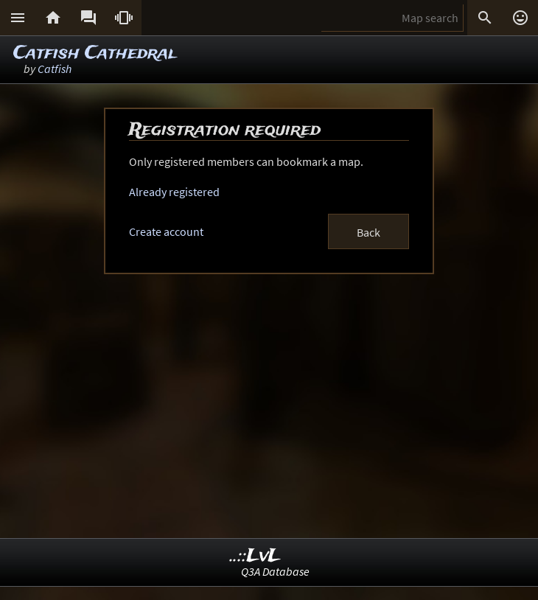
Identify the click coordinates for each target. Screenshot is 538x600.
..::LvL (255, 556)
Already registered (174, 191)
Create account (166, 231)
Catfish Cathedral (94, 53)
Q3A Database (275, 571)
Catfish (54, 68)
